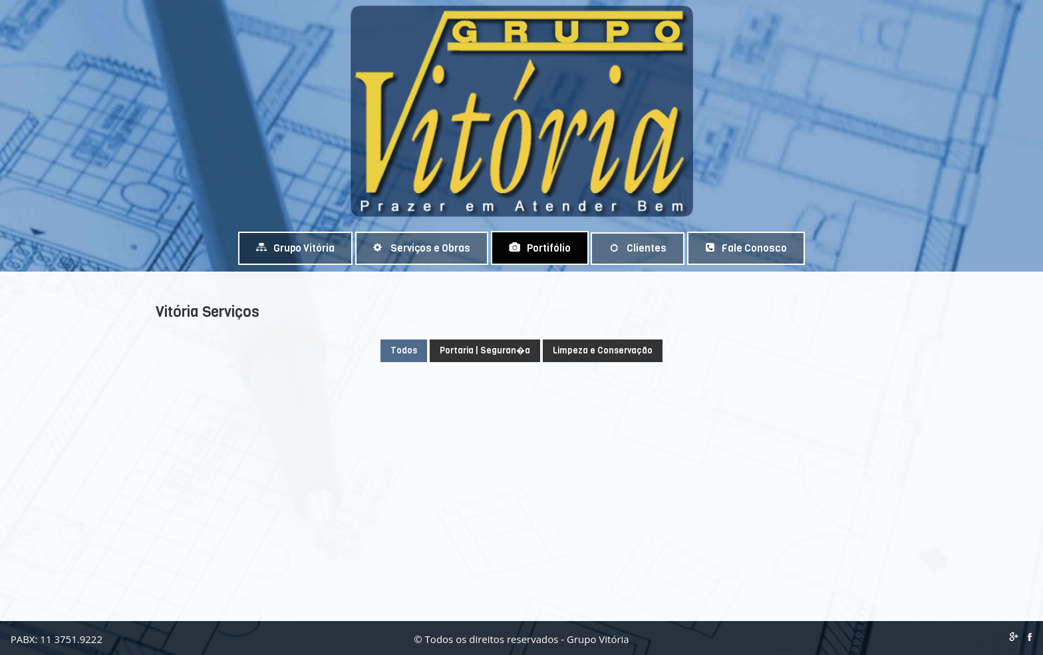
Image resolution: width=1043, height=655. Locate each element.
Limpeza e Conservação (603, 350)
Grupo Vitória (295, 248)
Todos (403, 350)
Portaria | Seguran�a (485, 350)
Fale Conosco (746, 248)
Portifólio (540, 248)
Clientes (638, 248)
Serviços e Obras (421, 248)
